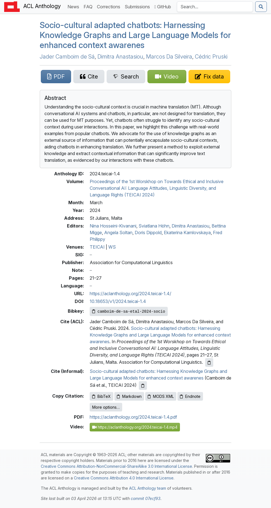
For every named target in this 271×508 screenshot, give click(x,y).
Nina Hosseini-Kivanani (113, 226)
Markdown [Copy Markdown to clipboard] (129, 396)
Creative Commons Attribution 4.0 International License (124, 478)
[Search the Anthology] (215, 6)
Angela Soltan (118, 232)
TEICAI (97, 247)
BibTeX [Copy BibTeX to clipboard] (101, 396)
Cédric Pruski (211, 56)
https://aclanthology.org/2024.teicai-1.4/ (130, 293)
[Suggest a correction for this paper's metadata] (209, 76)
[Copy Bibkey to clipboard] (129, 311)
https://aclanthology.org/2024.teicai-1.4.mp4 (134, 427)
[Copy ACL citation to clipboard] (209, 362)
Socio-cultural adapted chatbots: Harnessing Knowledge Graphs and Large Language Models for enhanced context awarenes (135, 35)
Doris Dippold (148, 232)
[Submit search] (261, 6)
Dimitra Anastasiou (120, 56)
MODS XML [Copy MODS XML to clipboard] (161, 396)
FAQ (89, 6)
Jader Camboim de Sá (67, 56)
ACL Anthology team (147, 488)
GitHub (162, 6)
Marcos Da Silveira (169, 56)
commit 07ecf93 (145, 498)
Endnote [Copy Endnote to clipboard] (190, 396)
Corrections (109, 6)
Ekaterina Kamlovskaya (187, 232)
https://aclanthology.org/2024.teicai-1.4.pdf (133, 417)
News (74, 6)
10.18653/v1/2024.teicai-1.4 (118, 301)
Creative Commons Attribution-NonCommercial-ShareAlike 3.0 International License (116, 466)
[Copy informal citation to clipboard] (143, 385)
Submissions (138, 6)
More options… (106, 407)
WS (112, 247)
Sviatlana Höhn (154, 226)
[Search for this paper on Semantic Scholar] (126, 76)
